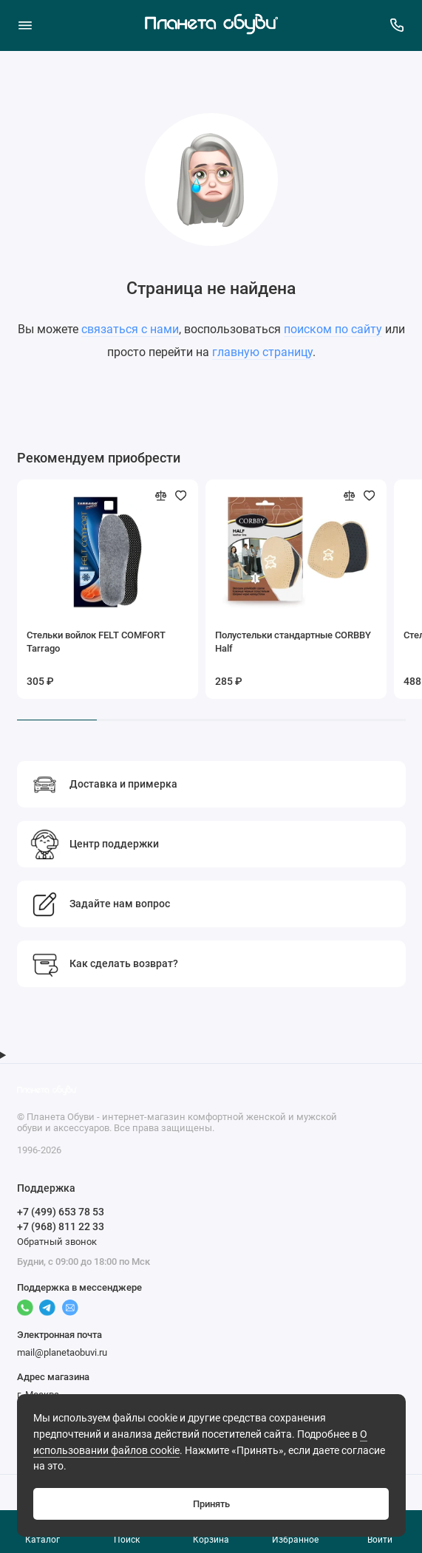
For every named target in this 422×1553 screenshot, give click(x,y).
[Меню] (25, 25)
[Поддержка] (397, 25)
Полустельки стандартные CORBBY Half (293, 641)
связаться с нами (130, 329)
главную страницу (262, 352)
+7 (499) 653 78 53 (60, 1212)
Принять (211, 1503)
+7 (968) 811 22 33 (60, 1226)
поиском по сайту (333, 329)
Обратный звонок (57, 1241)
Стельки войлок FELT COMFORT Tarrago (96, 641)
